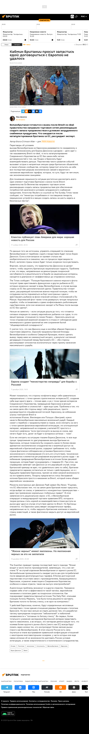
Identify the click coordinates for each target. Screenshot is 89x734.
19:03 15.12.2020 (16, 63)
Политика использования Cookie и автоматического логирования (50, 704)
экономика (30, 646)
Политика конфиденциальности (13, 704)
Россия (54, 681)
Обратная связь (48, 707)
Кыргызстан (6, 681)
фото (77, 681)
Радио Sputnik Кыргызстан (36, 681)
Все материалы (20, 119)
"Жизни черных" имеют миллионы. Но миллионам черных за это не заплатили (41, 553)
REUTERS (14, 107)
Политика (21, 646)
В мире (13, 646)
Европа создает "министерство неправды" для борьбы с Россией (44, 383)
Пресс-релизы (63, 701)
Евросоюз (64, 646)
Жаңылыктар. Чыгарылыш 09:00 (13, 35)
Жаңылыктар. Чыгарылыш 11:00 (69, 34)
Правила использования (19, 701)
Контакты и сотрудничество (39, 701)
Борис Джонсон (16, 650)
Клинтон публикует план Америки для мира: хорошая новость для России (42, 239)
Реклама (54, 701)
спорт (61, 681)
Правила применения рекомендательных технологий (21, 707)
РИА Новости (48, 141)
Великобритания (53, 646)
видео (69, 681)
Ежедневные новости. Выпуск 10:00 (41, 35)
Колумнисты (41, 646)
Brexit (25, 650)
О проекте (5, 701)
